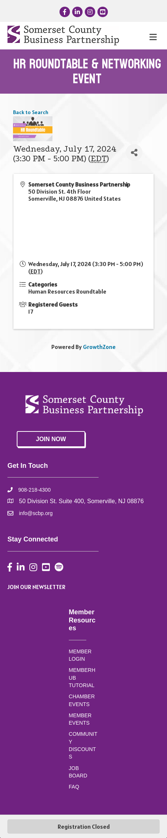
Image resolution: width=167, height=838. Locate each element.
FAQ (74, 787)
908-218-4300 (34, 490)
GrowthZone (99, 346)
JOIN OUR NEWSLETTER (36, 587)
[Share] (134, 152)
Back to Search (30, 112)
